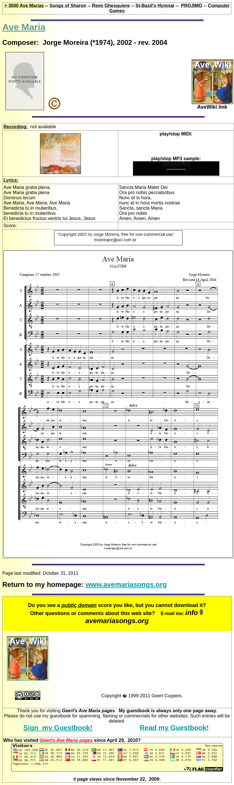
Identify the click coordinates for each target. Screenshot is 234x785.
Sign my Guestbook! (57, 728)
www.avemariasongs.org (126, 584)
